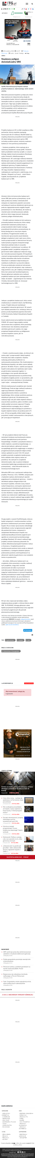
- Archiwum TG (23, 1117)
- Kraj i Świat (5, 1120)
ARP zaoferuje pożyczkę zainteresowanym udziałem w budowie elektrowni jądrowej (18, 954)
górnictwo (10, 640)
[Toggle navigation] (27, 3)
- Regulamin (5, 1137)
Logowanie (9, 693)
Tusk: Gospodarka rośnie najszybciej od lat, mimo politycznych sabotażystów (18, 984)
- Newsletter (23, 1137)
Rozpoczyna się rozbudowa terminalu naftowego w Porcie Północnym (18, 976)
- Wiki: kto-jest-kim (24, 1122)
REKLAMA (17, 937)
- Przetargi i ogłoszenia (26, 1113)
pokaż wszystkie (29, 683)
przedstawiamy (19, 16)
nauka (21, 640)
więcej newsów (6, 989)
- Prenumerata (6, 1134)
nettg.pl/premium (25, 619)
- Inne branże (6, 1117)
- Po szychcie (6, 1127)
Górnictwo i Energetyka (11, 651)
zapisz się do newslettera (11, 624)
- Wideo (21, 1118)
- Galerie (21, 1120)
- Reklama (5, 1136)
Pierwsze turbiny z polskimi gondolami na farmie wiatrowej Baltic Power (18, 969)
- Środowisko (6, 1118)
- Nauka (4, 1123)
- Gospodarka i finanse (9, 1122)
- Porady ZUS (22, 1115)
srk (29, 640)
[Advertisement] (17, 943)
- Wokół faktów (7, 1125)
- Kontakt (5, 1139)
